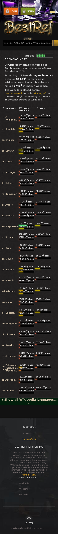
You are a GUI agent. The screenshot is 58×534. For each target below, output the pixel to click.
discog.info (40, 93)
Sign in (28, 11)
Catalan (9, 150)
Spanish (10, 129)
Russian (9, 237)
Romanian (11, 194)
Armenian (11, 356)
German (10, 390)
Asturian (10, 291)
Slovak (9, 258)
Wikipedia (23, 483)
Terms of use (29, 439)
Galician (10, 312)
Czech (9, 161)
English (9, 140)
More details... (29, 475)
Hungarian (11, 323)
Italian (9, 183)
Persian (9, 215)
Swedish (10, 345)
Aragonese (11, 226)
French (9, 280)
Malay (8, 302)
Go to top (29, 519)
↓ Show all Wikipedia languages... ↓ (29, 401)
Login (11, 11)
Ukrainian (10, 334)
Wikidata (22, 489)
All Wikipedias (11, 118)
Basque (9, 269)
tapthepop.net (13, 93)
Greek (8, 248)
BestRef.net (23, 446)
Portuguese (12, 172)
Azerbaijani (11, 379)
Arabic (9, 204)
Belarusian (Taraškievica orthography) (13, 368)
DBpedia (22, 494)
